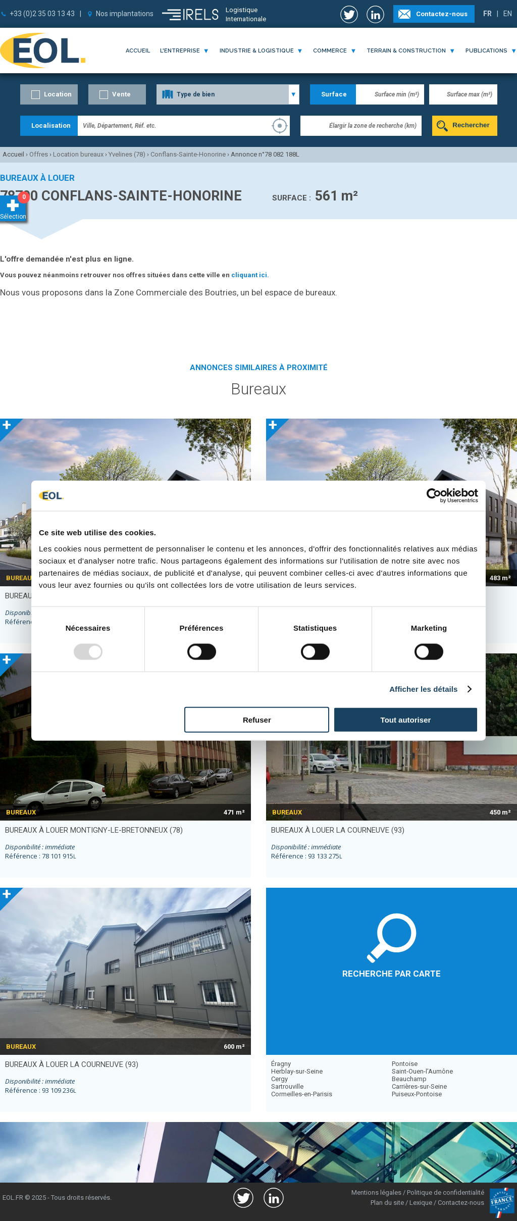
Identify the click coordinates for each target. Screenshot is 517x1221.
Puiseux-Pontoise (417, 1094)
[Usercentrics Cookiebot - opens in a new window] (434, 495)
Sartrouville (287, 1086)
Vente (121, 94)
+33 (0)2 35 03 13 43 (42, 14)
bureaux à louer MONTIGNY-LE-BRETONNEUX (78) (94, 830)
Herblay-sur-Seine (297, 1071)
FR (487, 14)
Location (58, 94)
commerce (330, 50)
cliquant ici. (250, 275)
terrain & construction (406, 50)
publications (486, 50)
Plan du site (387, 1202)
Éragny (281, 1063)
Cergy (279, 1079)
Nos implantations (124, 14)
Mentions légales (376, 1192)
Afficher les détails (423, 689)
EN (507, 14)
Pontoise (405, 1063)
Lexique (420, 1202)
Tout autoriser (406, 719)
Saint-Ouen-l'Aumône (422, 1071)
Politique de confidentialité (445, 1192)
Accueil (138, 50)
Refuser (257, 719)
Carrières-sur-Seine (419, 1086)
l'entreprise (180, 50)
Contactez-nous (442, 14)
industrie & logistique (257, 50)
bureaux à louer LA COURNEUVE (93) (337, 830)
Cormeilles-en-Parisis (301, 1094)
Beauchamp (409, 1079)
